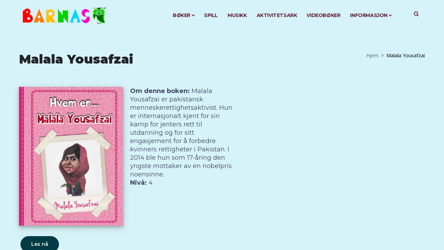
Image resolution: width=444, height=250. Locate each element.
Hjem (372, 55)
